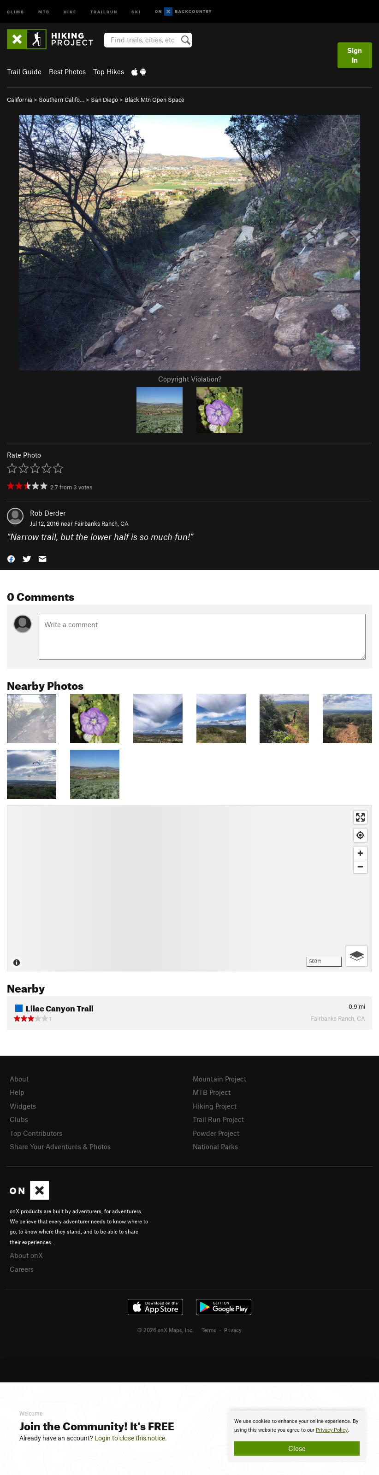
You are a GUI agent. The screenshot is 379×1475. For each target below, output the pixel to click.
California (19, 99)
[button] (11, 558)
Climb (15, 11)
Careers (22, 1269)
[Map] (189, 888)
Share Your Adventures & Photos (60, 1146)
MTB (44, 11)
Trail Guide (24, 71)
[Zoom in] (360, 853)
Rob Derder (47, 513)
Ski (136, 11)
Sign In (354, 55)
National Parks (215, 1146)
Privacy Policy (332, 1430)
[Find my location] (360, 835)
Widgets (23, 1106)
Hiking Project (215, 1106)
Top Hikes (108, 71)
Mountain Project (219, 1079)
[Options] (356, 956)
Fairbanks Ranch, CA (101, 523)
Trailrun (104, 11)
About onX (26, 1255)
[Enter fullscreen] (360, 817)
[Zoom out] (360, 866)
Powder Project (216, 1133)
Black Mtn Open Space (154, 99)
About (19, 1079)
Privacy (233, 1330)
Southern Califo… (61, 99)
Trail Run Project (218, 1119)
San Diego (104, 99)
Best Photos (67, 71)
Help (17, 1092)
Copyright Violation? (189, 379)
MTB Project (212, 1092)
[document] (297, 1436)
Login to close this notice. (131, 1438)
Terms (208, 1330)
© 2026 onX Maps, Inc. (165, 1330)
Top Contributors (36, 1133)
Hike (70, 11)
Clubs (19, 1119)
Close (297, 1448)
